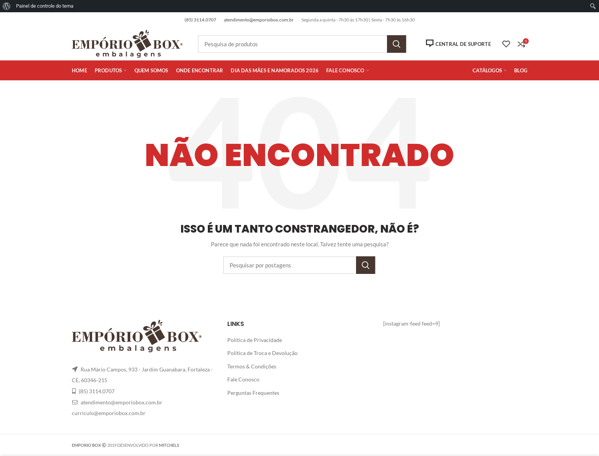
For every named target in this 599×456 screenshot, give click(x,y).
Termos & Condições (251, 366)
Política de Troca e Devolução (262, 353)
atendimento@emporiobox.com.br (259, 20)
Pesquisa (396, 44)
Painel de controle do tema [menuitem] (44, 6)
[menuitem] (6, 6)
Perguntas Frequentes (253, 392)
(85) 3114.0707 (200, 20)
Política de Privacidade (254, 340)
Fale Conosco (243, 379)
